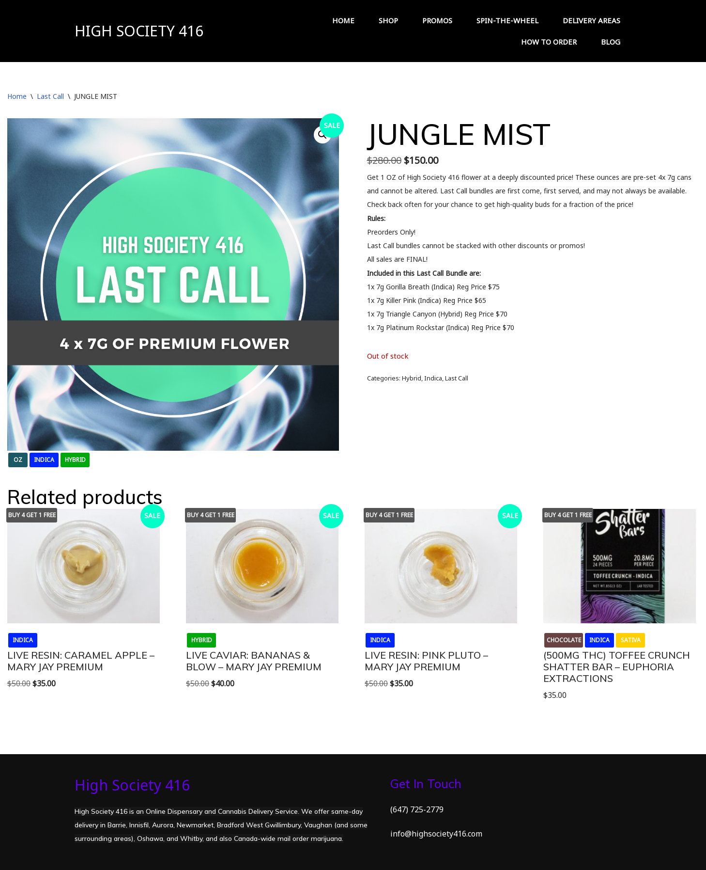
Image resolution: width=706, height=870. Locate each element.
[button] (322, 134)
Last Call (50, 96)
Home (17, 96)
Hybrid (411, 378)
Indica (433, 378)
